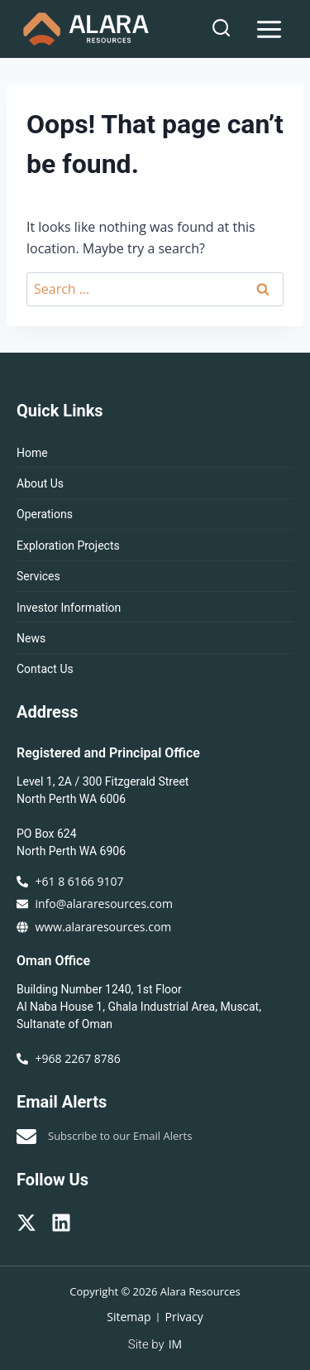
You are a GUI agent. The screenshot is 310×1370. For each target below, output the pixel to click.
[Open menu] (268, 29)
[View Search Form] (221, 28)
